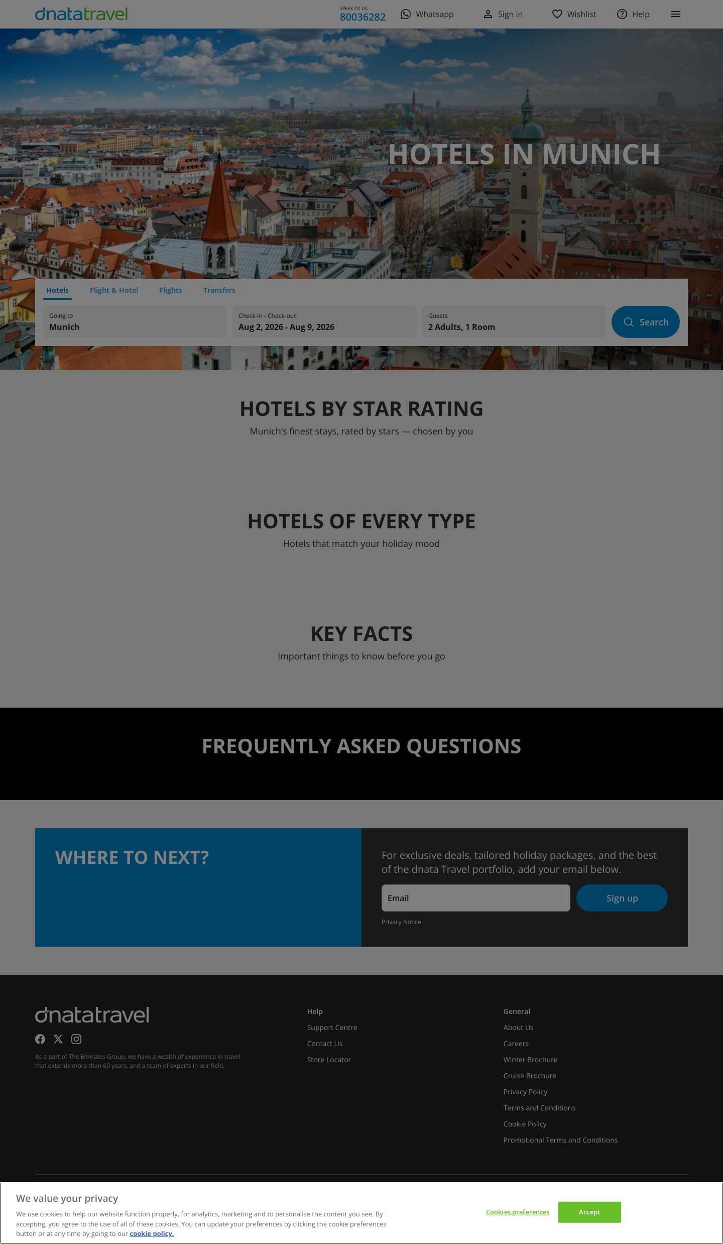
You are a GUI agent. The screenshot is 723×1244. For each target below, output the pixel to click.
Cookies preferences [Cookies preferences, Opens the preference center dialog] (517, 1211)
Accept (589, 1211)
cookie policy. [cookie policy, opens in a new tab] (152, 1233)
